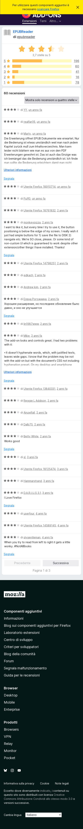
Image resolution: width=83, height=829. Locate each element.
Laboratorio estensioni (21, 633)
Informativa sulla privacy (19, 783)
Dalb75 (28, 424)
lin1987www (31, 323)
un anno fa (35, 109)
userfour (29, 513)
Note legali (62, 783)
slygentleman (32, 537)
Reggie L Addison (35, 400)
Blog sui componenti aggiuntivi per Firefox (37, 625)
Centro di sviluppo (18, 640)
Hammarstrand (33, 480)
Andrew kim (31, 287)
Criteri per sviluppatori (21, 647)
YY (25, 109)
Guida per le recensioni (22, 675)
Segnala (9, 178)
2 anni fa (62, 210)
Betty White (31, 436)
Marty (27, 133)
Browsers (11, 729)
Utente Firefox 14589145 (40, 525)
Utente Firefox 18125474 (40, 469)
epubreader (26, 37)
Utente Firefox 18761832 (40, 210)
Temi (43, 21)
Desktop (10, 695)
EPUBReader (23, 32)
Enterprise (12, 709)
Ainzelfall (29, 412)
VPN (7, 736)
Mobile (9, 702)
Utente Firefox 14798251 (40, 263)
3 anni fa (32, 457)
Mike (27, 335)
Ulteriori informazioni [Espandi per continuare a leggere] (18, 170)
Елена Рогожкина (35, 299)
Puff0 (27, 198)
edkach (28, 275)
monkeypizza (32, 222)
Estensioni (29, 21)
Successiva (61, 563)
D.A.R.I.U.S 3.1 (32, 492)
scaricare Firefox (48, 9)
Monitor (10, 751)
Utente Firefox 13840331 (39, 388)
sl (24, 457)
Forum (9, 661)
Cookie (44, 783)
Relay (8, 744)
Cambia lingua (12, 815)
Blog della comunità (19, 654)
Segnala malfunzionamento (25, 668)
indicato (45, 790)
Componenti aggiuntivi (23, 611)
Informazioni (13, 618)
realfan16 (29, 121)
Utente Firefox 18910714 (40, 186)
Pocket (9, 758)
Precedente (22, 563)
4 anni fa (41, 513)
